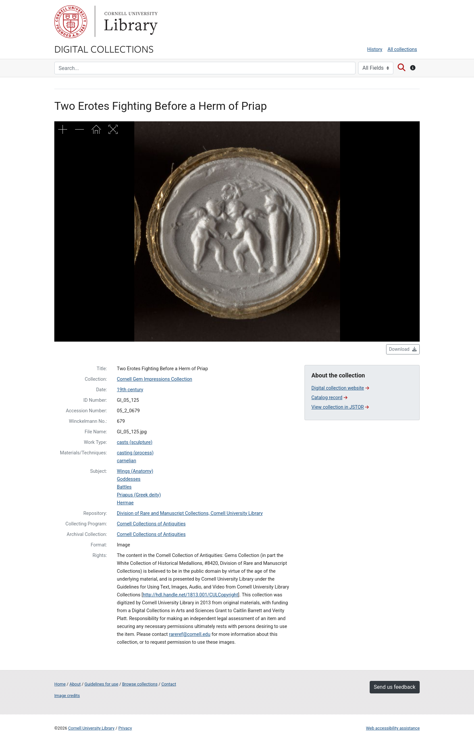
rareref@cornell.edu (189, 634)
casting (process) (135, 453)
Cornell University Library (91, 728)
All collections (402, 49)
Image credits (67, 695)
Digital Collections (104, 48)
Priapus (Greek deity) (139, 495)
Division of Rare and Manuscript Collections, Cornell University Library (190, 513)
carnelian (126, 461)
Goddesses (129, 479)
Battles (124, 487)
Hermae (125, 503)
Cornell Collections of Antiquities (151, 524)
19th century (130, 390)
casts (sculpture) (134, 442)
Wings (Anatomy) (135, 471)
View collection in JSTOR (340, 407)
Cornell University (70, 21)
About (75, 684)
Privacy (125, 728)
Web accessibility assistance (393, 728)
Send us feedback (394, 687)
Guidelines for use (101, 684)
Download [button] (403, 349)
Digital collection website (340, 388)
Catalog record (329, 397)
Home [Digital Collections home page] (60, 684)
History (374, 49)
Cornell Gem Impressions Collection (154, 379)
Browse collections (140, 684)
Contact (168, 684)
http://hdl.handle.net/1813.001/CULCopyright (190, 595)
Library (130, 21)
